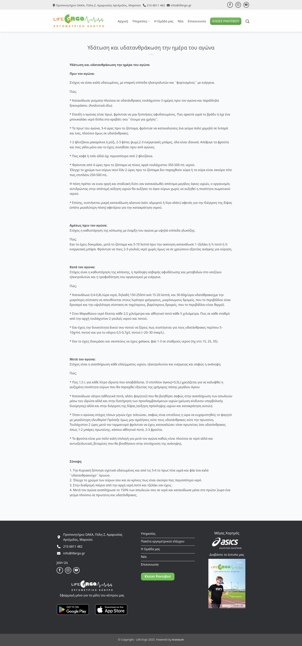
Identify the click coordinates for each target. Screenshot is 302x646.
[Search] (247, 21)
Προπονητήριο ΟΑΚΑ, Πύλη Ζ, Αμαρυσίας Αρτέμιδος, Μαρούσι (98, 5)
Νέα (181, 21)
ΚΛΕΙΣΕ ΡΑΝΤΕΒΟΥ (225, 21)
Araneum (178, 639)
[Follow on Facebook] (230, 5)
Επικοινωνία (197, 21)
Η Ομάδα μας (163, 21)
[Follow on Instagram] (238, 5)
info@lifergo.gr (181, 5)
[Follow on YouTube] (246, 5)
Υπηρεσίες (141, 21)
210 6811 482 (156, 5)
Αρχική (123, 21)
